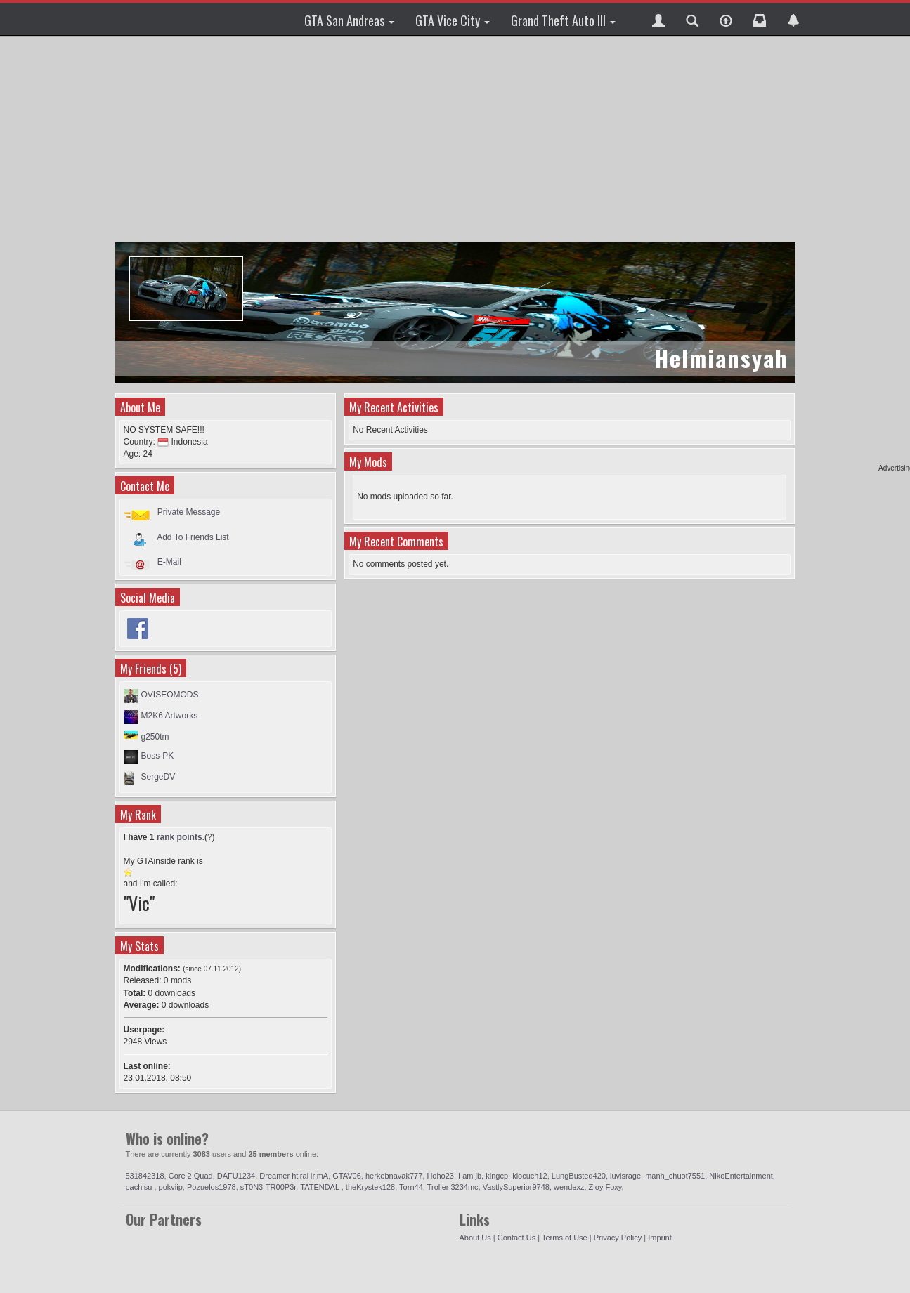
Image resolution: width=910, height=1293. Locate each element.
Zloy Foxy (605, 1187)
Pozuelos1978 (211, 1187)
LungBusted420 (579, 1175)
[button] (658, 19)
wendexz (569, 1187)
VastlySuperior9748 (516, 1187)
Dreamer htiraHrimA (293, 1175)
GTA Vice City (452, 20)
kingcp (497, 1175)
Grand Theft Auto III (563, 20)
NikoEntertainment (741, 1175)
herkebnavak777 (393, 1175)
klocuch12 (529, 1175)
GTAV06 (346, 1175)
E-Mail (169, 562)
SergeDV (158, 777)
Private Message (188, 512)
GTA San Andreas (349, 20)
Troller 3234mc (453, 1187)
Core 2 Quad (191, 1175)
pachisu (140, 1187)
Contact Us (516, 1237)
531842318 (145, 1175)
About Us (475, 1237)
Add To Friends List (193, 537)
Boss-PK (157, 756)
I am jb (469, 1175)
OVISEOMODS (170, 695)
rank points (179, 837)
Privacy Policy (618, 1237)
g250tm (155, 737)
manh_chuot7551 (675, 1175)
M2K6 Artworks (169, 716)
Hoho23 (440, 1175)
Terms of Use (564, 1237)
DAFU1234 (236, 1175)
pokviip (171, 1187)
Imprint (660, 1237)
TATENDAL (320, 1187)
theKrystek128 (370, 1187)
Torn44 (411, 1187)
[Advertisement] (457, 140)
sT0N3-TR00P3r (268, 1187)
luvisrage (625, 1175)
